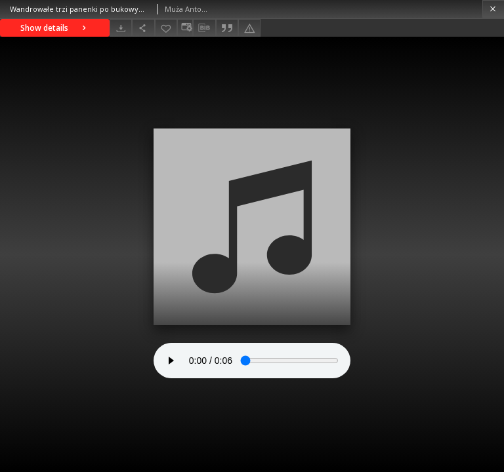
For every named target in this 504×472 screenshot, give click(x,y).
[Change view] (185, 28)
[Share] (143, 28)
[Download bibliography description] (204, 28)
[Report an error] (249, 28)
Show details (54, 27)
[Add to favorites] (166, 28)
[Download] (121, 28)
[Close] (493, 9)
